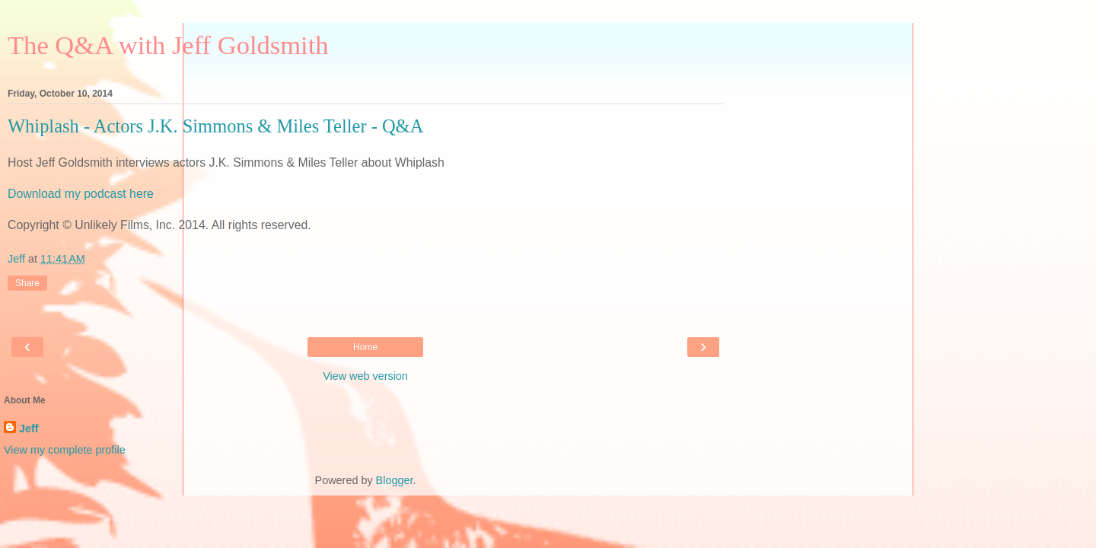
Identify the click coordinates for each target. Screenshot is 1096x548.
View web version (365, 376)
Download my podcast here (81, 193)
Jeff (29, 428)
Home (365, 347)
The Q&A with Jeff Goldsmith (168, 44)
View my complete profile (65, 450)
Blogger (394, 480)
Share (27, 283)
